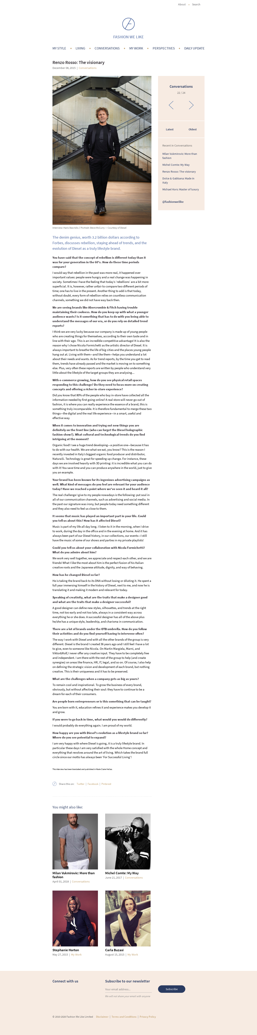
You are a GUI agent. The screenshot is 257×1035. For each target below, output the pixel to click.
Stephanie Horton (65, 950)
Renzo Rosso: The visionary (179, 171)
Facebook (93, 784)
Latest (170, 129)
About (182, 4)
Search (198, 4)
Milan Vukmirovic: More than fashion (73, 875)
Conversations (107, 48)
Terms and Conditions (124, 1016)
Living (80, 48)
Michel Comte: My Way (122, 873)
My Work (136, 48)
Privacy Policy (148, 1016)
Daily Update (194, 48)
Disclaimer (102, 1016)
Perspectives (164, 48)
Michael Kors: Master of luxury (180, 189)
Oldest (193, 129)
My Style (59, 48)
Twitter (80, 784)
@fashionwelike (173, 202)
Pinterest (106, 784)
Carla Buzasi (114, 950)
